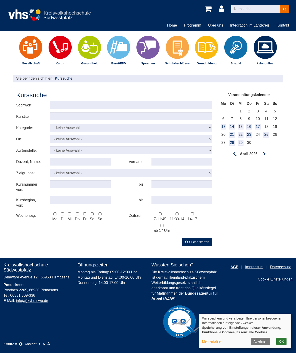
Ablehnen (260, 341)
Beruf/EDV (118, 63)
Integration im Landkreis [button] (250, 25)
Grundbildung (206, 63)
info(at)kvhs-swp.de (32, 301)
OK (281, 341)
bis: (142, 184)
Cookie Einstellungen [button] (275, 279)
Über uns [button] (215, 25)
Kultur (60, 63)
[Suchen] (284, 9)
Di (62, 216)
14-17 (192, 216)
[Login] (222, 9)
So (100, 216)
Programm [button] (192, 25)
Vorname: (136, 162)
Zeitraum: (137, 215)
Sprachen (148, 63)
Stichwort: (24, 105)
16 (249, 127)
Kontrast (12, 344)
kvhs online (265, 63)
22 (240, 134)
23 (249, 134)
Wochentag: (26, 215)
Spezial (236, 63)
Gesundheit (89, 63)
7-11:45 (160, 216)
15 (240, 127)
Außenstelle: (26, 150)
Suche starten (197, 242)
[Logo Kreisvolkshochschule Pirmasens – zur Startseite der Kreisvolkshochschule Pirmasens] (51, 11)
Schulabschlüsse (177, 63)
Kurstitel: (23, 116)
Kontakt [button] (283, 25)
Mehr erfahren (212, 341)
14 (232, 127)
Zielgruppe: (25, 173)
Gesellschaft (31, 63)
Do (77, 216)
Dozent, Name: (28, 162)
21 (232, 134)
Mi (69, 216)
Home (172, 25)
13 (223, 127)
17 (258, 127)
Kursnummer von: (26, 187)
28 (232, 143)
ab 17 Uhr (162, 228)
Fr (84, 216)
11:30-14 (177, 216)
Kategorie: (24, 128)
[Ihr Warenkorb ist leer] (209, 9)
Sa (92, 216)
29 (240, 143)
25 (266, 134)
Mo (54, 216)
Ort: (19, 139)
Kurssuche (63, 78)
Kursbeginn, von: (26, 202)
